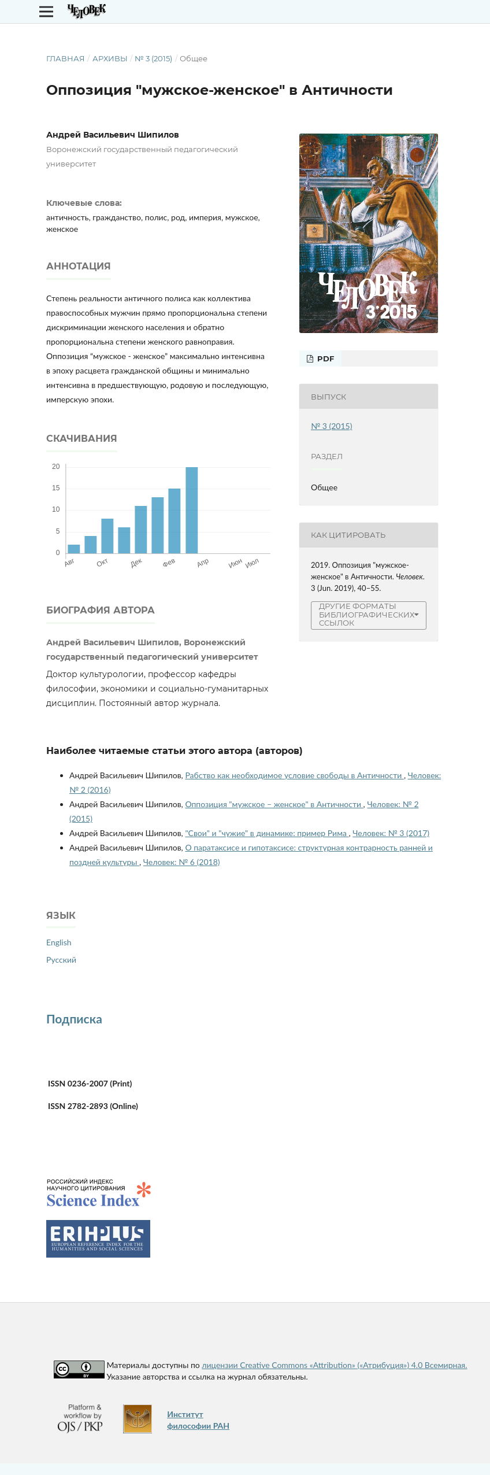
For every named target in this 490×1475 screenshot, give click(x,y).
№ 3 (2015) (153, 58)
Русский (61, 959)
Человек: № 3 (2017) (390, 833)
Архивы (110, 58)
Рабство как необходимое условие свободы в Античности (294, 775)
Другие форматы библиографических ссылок (366, 615)
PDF (324, 358)
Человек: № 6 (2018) (181, 862)
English (59, 942)
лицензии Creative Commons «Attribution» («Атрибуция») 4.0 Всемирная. (334, 1365)
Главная (65, 58)
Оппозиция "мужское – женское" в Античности (274, 804)
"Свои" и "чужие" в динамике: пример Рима (266, 833)
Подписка (74, 1018)
